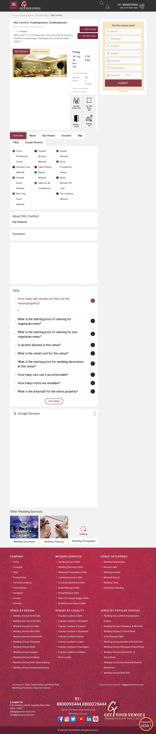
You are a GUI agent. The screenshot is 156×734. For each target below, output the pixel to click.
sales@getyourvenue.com (22, 711)
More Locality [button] (64, 657)
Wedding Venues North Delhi (26, 616)
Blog (27, 684)
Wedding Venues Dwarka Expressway (31, 667)
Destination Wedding (114, 588)
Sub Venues (48, 135)
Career (47, 688)
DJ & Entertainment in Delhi (71, 582)
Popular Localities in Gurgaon (72, 626)
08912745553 (89, 29)
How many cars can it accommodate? (43, 375)
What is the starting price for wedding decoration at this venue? (50, 364)
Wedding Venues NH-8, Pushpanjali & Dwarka (121, 618)
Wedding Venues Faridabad (26, 657)
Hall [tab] (40, 51)
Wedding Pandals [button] (112, 572)
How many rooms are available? (39, 383)
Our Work (48, 684)
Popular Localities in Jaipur (71, 642)
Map (80, 135)
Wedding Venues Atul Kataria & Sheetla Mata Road (122, 665)
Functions (27, 688)
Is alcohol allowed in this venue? (39, 345)
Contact (17, 598)
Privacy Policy (19, 577)
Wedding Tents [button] (111, 582)
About (33, 135)
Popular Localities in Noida (70, 636)
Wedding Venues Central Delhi (27, 636)
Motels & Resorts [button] (112, 577)
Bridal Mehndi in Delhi (68, 593)
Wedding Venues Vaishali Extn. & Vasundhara (119, 654)
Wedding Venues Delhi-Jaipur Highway (31, 662)
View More (54, 401)
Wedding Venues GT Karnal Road (119, 631)
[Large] (123, 75)
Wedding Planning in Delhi (70, 567)
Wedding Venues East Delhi (26, 626)
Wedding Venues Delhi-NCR (117, 673)
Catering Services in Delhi (70, 577)
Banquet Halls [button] (110, 567)
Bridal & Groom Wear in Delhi (71, 603)
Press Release (20, 588)
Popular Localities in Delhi (70, 616)
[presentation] (19, 65)
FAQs (16, 142)
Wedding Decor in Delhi (69, 562)
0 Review (21, 31)
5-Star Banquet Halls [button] (114, 636)
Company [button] (17, 567)
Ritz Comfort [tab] (21, 51)
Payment (38, 688)
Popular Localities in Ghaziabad (73, 631)
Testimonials (37, 684)
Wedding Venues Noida (24, 647)
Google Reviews (34, 142)
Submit (123, 83)
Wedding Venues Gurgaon (25, 652)
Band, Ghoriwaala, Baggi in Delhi (73, 598)
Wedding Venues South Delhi (27, 621)
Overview (18, 135)
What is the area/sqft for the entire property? (48, 391)
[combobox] (123, 53)
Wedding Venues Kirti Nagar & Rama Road (124, 647)
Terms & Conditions (22, 582)
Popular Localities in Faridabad (72, 621)
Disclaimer (18, 593)
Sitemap (17, 603)
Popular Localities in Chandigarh (73, 647)
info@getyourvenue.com (22, 715)
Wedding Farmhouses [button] (114, 562)
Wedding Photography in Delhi (72, 572)
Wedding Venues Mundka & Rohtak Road (123, 642)
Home (16, 562)
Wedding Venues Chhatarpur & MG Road (123, 626)
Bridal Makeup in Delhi (68, 588)
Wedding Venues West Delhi (26, 631)
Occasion (66, 135)
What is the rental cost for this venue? (43, 353)
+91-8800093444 (127, 4)
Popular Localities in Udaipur (71, 652)
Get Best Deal (87, 36)
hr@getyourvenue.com (133, 684)
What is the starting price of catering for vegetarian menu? (44, 321)
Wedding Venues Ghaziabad (26, 642)
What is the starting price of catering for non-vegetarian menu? (48, 334)
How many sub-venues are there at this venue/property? (44, 301)
